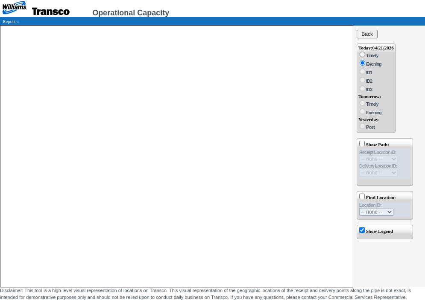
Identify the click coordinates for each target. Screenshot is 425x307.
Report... (11, 21)
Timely (371, 55)
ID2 (368, 81)
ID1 (368, 72)
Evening (373, 64)
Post (370, 127)
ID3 (368, 89)
